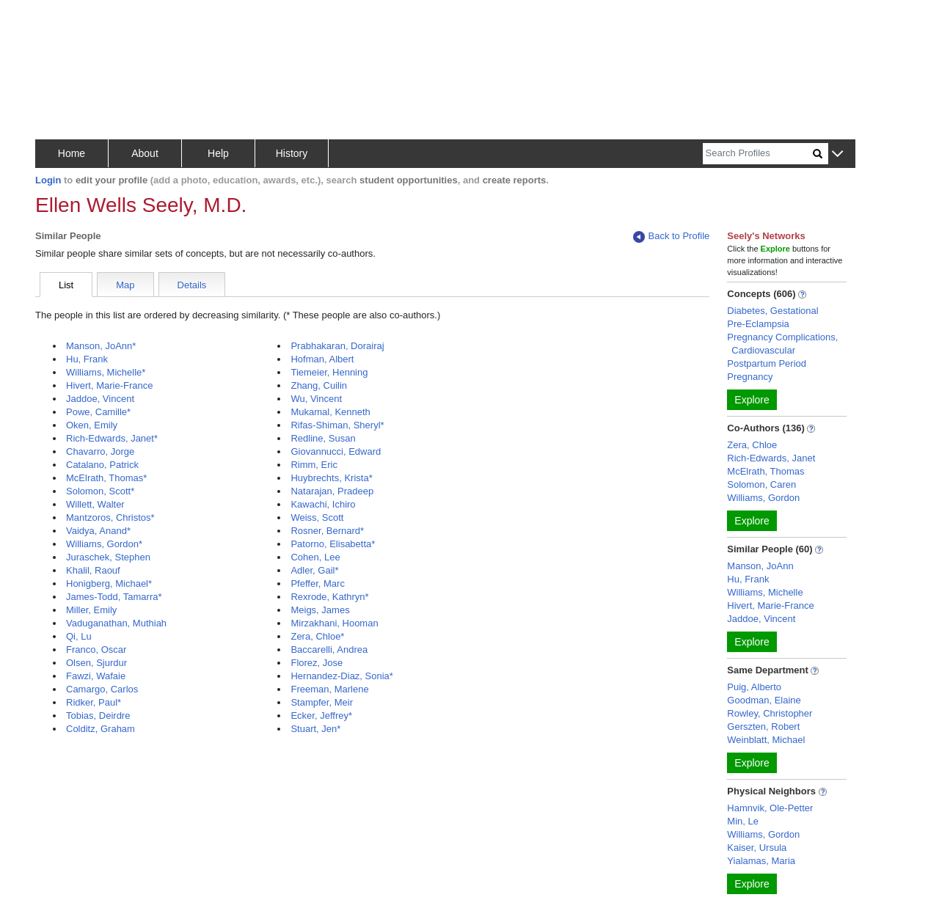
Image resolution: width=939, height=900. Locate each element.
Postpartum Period (766, 363)
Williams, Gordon (763, 497)
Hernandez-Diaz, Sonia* (341, 675)
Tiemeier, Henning (329, 372)
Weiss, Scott (317, 517)
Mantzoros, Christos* (110, 517)
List (66, 284)
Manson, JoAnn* (101, 345)
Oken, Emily (91, 425)
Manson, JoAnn (760, 565)
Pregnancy (749, 376)
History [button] (292, 153)
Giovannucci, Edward (336, 451)
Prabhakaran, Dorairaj (337, 345)
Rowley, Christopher (769, 713)
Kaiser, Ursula (756, 847)
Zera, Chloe (752, 444)
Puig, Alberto (754, 686)
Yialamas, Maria (761, 860)
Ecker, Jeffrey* (321, 715)
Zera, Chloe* (317, 636)
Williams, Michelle (765, 592)
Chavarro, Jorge (100, 451)
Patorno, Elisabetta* (333, 543)
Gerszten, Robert (763, 726)
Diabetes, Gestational (772, 310)
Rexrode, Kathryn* (329, 596)
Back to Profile (671, 236)
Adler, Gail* (314, 570)
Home (71, 153)
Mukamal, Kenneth (330, 411)
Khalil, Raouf (93, 570)
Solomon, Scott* (100, 491)
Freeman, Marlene (329, 689)
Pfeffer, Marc (317, 583)
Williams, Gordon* (104, 543)
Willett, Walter (95, 504)
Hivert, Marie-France (109, 385)
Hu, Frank (87, 359)
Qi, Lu (79, 636)
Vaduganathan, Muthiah (116, 623)
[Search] (758, 153)
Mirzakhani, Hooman (334, 623)
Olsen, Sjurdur (96, 662)
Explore (751, 400)
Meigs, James (320, 609)
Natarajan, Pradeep (332, 491)
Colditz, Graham (100, 728)
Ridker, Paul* (93, 702)
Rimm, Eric (314, 464)
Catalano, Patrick (102, 464)
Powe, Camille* (98, 411)
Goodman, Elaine (763, 700)
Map (125, 284)
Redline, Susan (323, 438)
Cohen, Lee (315, 557)
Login (48, 180)
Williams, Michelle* (105, 372)
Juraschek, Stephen (108, 557)
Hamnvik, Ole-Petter (770, 807)
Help (218, 153)
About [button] (144, 153)
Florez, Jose (317, 662)
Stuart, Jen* (315, 728)
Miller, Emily (91, 609)
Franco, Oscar (96, 649)
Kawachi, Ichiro (323, 504)
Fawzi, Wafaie (95, 675)
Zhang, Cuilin (319, 385)
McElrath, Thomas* (106, 477)
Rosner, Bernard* (327, 530)
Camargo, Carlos (102, 689)
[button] (837, 154)
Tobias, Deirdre (98, 715)
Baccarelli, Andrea (329, 649)
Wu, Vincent (316, 398)
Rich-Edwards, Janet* (112, 438)
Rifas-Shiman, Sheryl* (337, 425)
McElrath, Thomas (765, 471)
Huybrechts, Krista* (331, 477)
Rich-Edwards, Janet (771, 458)
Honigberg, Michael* (109, 583)
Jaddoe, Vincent (100, 398)
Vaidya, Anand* (98, 530)
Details (192, 284)
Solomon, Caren (761, 484)
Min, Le (743, 821)
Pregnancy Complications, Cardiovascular (782, 344)
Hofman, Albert (322, 359)
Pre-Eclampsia (758, 323)
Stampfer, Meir (322, 702)
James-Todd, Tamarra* (114, 596)
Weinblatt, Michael (766, 739)
